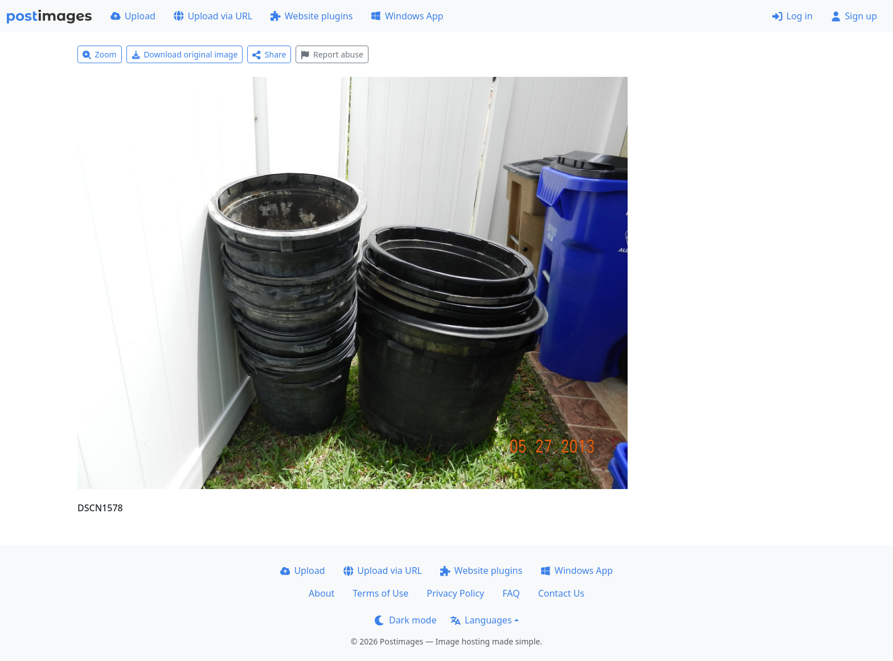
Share (269, 54)
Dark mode (405, 620)
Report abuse (332, 54)
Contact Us (561, 593)
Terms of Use (380, 593)
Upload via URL (213, 16)
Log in (792, 16)
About (321, 593)
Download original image (185, 54)
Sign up (854, 16)
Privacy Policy (455, 593)
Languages (480, 620)
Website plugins (312, 16)
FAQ (510, 593)
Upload (132, 16)
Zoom (100, 54)
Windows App (407, 16)
